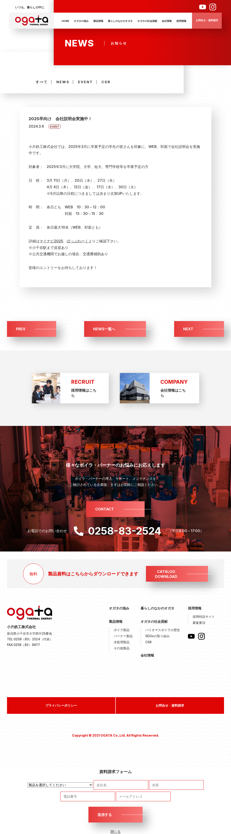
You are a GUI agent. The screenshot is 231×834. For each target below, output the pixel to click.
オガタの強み (81, 21)
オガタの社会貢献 (147, 21)
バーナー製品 (123, 636)
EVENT (85, 82)
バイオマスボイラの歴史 (162, 630)
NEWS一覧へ (104, 329)
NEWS (62, 82)
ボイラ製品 (121, 630)
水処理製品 (121, 642)
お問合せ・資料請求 (207, 20)
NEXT (188, 329)
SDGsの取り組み (157, 636)
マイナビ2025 (51, 241)
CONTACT (104, 509)
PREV (20, 329)
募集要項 (199, 623)
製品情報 (98, 21)
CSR (106, 82)
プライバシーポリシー (61, 705)
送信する (104, 814)
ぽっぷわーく (77, 241)
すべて (42, 82)
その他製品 (121, 648)
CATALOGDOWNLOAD (166, 574)
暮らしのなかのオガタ (120, 21)
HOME (65, 21)
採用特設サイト (204, 616)
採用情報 (181, 21)
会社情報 (167, 21)
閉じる (116, 831)
